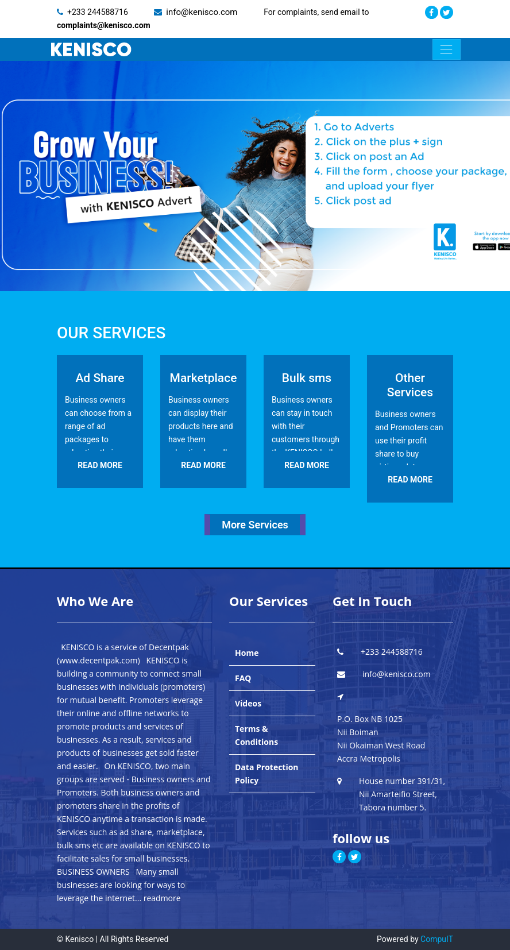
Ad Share (99, 378)
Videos (248, 703)
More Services (255, 525)
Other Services (410, 385)
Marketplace (203, 378)
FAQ (243, 678)
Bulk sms (306, 378)
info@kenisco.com (202, 12)
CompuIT (436, 939)
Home (246, 652)
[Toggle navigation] (446, 49)
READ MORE (100, 465)
